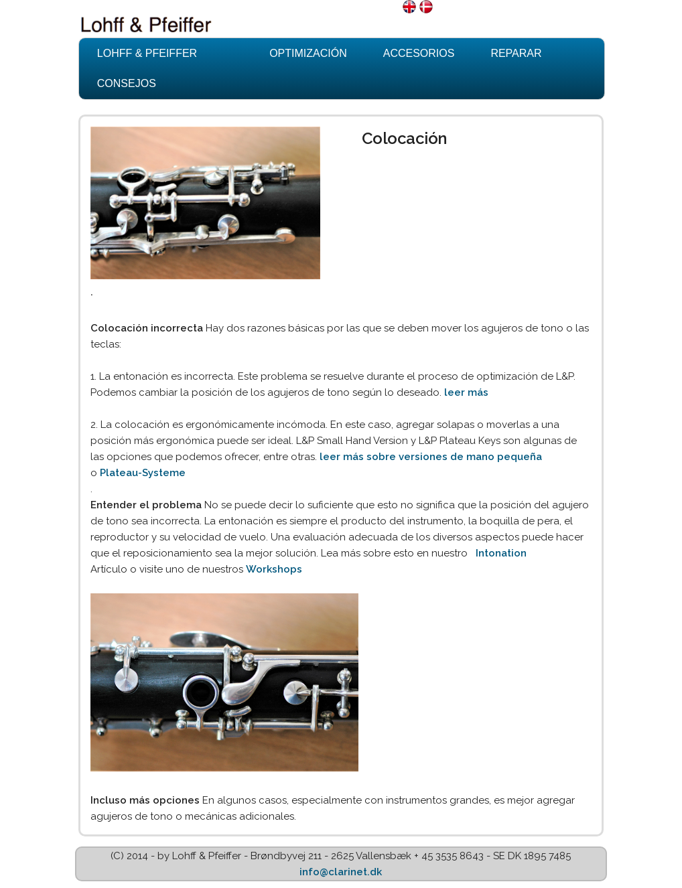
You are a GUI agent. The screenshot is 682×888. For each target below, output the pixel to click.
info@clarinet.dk (340, 872)
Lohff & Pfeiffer (147, 53)
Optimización (308, 53)
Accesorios (419, 53)
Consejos (126, 83)
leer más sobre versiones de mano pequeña (431, 457)
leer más (466, 392)
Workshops (274, 569)
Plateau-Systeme (143, 473)
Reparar (515, 53)
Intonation (501, 553)
